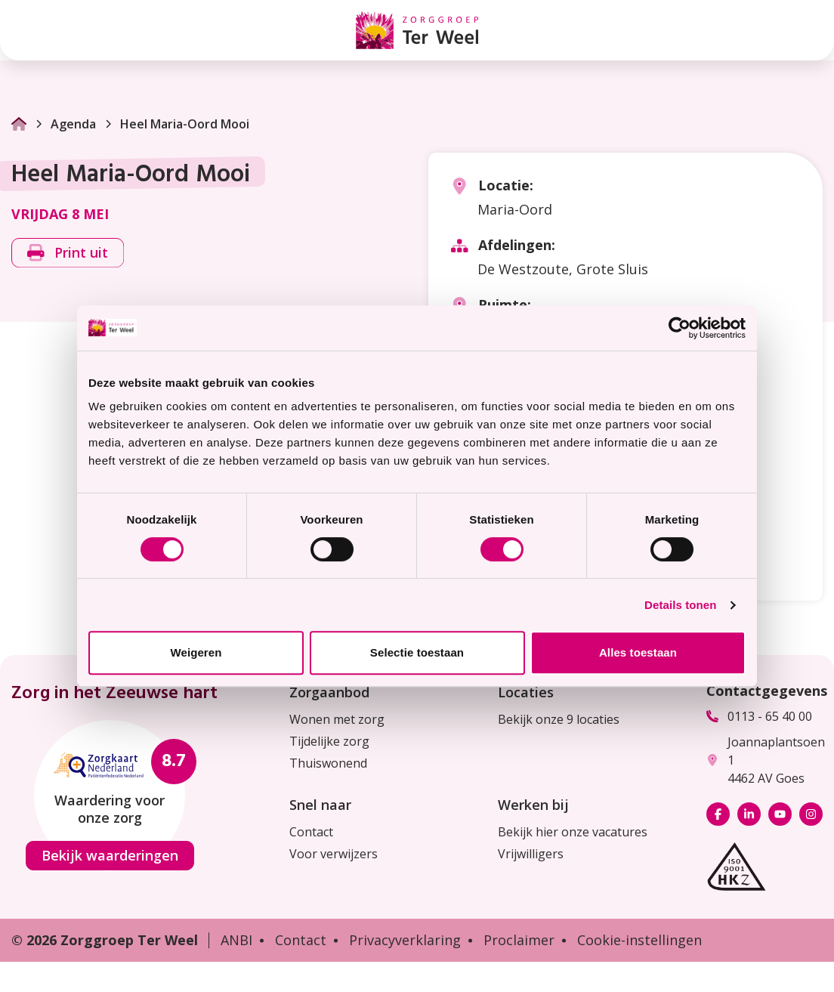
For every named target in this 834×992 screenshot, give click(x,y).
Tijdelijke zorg (329, 741)
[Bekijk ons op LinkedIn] (749, 814)
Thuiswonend (328, 763)
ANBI (236, 940)
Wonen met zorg (337, 719)
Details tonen (680, 604)
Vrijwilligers (531, 853)
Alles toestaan (638, 652)
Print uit (67, 252)
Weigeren (195, 652)
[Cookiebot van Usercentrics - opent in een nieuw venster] (679, 328)
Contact (311, 832)
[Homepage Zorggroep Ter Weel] (417, 30)
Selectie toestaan (417, 652)
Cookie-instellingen (639, 940)
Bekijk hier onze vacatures (572, 832)
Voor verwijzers (333, 853)
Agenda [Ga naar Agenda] (65, 124)
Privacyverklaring (405, 940)
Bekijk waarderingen (110, 855)
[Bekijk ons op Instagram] (811, 814)
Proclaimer (518, 940)
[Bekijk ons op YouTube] (780, 814)
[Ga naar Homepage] (18, 123)
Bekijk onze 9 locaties (558, 719)
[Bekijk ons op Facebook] (718, 814)
